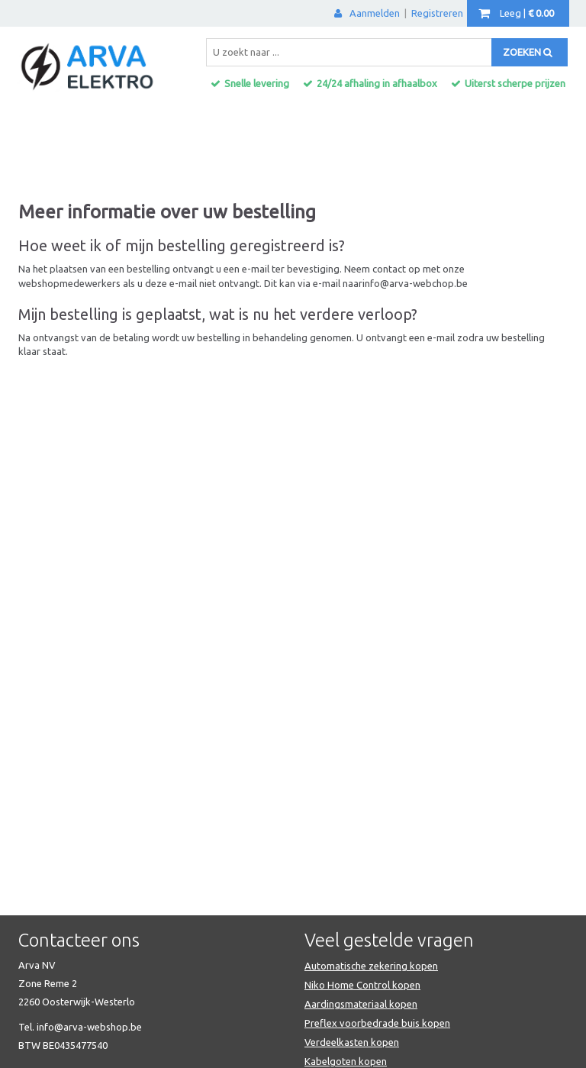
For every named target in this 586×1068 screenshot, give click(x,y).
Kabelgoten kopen (345, 1061)
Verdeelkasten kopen (351, 1042)
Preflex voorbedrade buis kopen (377, 1023)
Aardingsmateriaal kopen (360, 1004)
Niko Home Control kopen (362, 984)
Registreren (437, 13)
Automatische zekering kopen (371, 965)
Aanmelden (367, 13)
